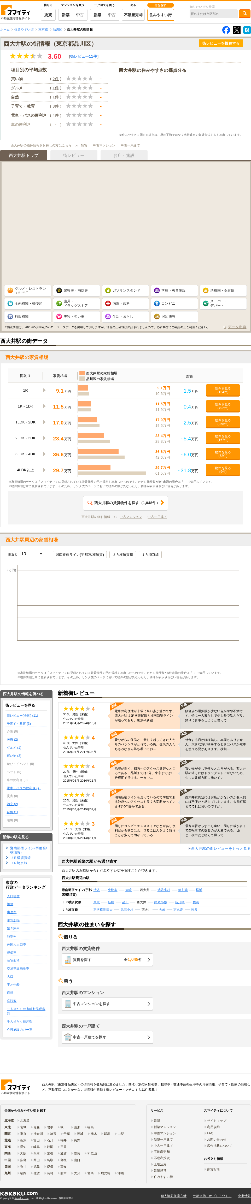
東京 (97, 902)
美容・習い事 (74, 316)
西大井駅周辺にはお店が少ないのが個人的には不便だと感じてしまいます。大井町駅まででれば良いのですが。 (215, 801)
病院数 (12, 1001)
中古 (80, 15)
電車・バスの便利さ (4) (23, 788)
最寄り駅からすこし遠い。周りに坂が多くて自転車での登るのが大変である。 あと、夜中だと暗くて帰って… (215, 830)
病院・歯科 (121, 303)
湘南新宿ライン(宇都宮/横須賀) (80, 555)
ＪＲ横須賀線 (122, 555)
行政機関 (22, 316)
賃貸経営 (160, 1170)
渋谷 (97, 890)
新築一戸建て (163, 1139)
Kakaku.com (22, 1198)
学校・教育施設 (173, 290)
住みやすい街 (160, 15)
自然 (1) (12, 812)
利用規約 (213, 1127)
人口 (10, 976)
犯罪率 (12, 936)
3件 (55, 106)
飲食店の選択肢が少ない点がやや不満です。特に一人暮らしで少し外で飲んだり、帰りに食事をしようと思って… (215, 715)
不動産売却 (133, 15)
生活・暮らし (123, 316)
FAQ (210, 1133)
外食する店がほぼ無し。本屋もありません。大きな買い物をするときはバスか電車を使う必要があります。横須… (215, 744)
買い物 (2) (14, 756)
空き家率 (13, 928)
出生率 (12, 912)
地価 (10, 904)
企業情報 (244, 1196)
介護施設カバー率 (20, 1029)
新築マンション (165, 1127)
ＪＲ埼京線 (150, 555)
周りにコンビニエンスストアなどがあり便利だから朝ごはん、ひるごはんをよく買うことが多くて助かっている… (145, 830)
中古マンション (104, 145)
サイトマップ (216, 1121)
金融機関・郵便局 (29, 303)
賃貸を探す (107, 959)
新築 (66, 15)
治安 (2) (12, 804)
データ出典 (237, 327)
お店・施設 (124, 155)
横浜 (199, 890)
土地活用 (160, 1164)
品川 (125, 902)
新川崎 (183, 890)
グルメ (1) (14, 747)
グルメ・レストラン (30, 290)
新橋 (111, 902)
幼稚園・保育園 (222, 290)
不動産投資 (162, 1158)
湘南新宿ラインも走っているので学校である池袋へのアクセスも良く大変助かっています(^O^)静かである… (145, 801)
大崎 (128, 890)
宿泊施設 (168, 316)
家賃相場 (213, 1169)
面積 (10, 993)
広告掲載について (220, 1146)
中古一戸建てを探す (90, 1037)
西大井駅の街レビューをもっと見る (221, 848)
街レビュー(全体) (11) (22, 715)
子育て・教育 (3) (19, 723)
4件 (55, 115)
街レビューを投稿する (221, 43)
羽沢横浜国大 (103, 910)
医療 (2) (12, 739)
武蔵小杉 (163, 890)
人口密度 (13, 896)
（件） (123, 503)
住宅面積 (13, 960)
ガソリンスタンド (126, 290)
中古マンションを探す (91, 1004)
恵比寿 (113, 890)
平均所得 (13, 920)
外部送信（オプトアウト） (212, 1196)
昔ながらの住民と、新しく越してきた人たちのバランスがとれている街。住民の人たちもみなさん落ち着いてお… (145, 744)
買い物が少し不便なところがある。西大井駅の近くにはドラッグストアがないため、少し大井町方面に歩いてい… (215, 773)
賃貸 (48, 15)
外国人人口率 (16, 944)
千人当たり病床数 (20, 1021)
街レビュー (83, 56)
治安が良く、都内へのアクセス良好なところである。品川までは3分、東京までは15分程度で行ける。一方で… (145, 773)
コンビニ (168, 303)
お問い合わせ (216, 1139)
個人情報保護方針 (173, 1196)
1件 (55, 88)
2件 (55, 78)
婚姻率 (12, 952)
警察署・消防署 (76, 290)
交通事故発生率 (18, 968)
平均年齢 (13, 985)
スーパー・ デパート (218, 303)
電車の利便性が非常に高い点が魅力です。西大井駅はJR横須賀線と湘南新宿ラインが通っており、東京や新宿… (145, 715)
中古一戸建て (130, 145)
